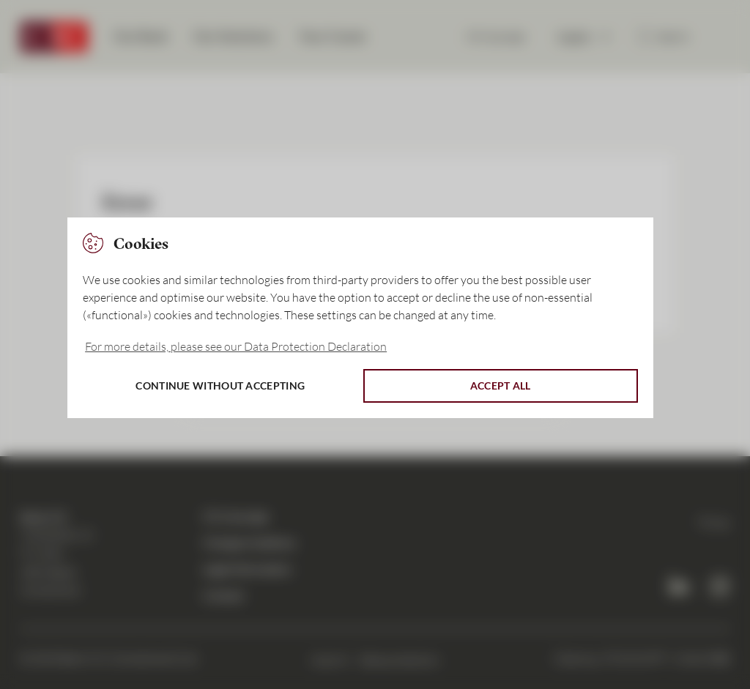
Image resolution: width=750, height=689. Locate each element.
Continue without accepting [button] (220, 385)
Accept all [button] (500, 385)
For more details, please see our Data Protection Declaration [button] (236, 346)
